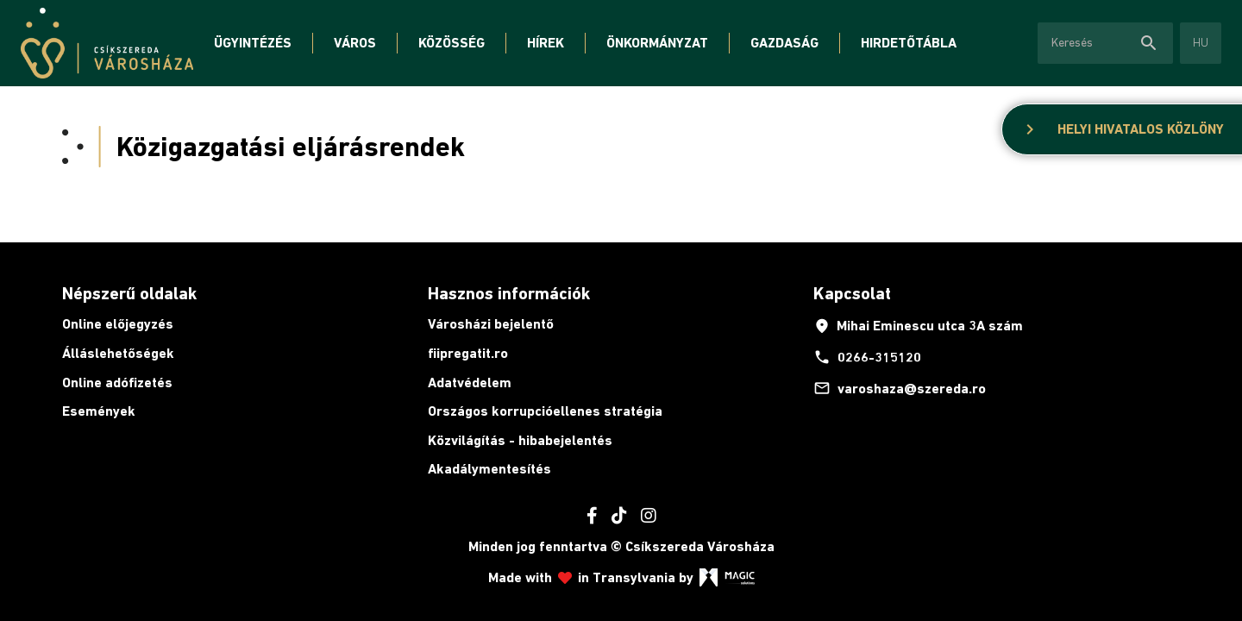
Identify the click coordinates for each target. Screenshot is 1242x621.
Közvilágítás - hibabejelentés (520, 440)
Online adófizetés (117, 382)
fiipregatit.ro (468, 353)
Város (355, 42)
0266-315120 (867, 357)
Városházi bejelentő (491, 324)
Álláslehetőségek (118, 353)
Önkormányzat (657, 42)
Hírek (545, 42)
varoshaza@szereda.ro (899, 388)
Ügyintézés (253, 42)
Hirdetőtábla (909, 42)
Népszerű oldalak (129, 293)
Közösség (451, 42)
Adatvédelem (469, 382)
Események (98, 411)
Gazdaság (784, 42)
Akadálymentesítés (489, 469)
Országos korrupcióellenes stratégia (545, 411)
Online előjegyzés (117, 324)
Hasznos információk (509, 293)
